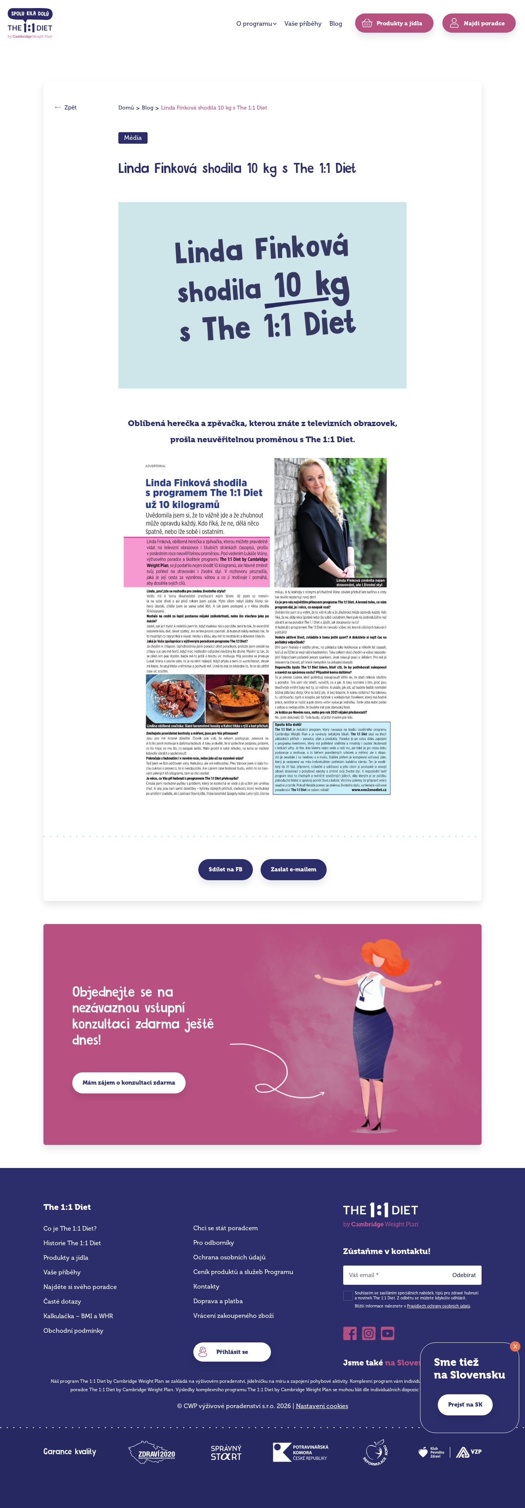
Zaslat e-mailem (293, 869)
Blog (335, 23)
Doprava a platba (218, 1301)
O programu (254, 23)
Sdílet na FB (226, 869)
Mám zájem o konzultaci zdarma (129, 1082)
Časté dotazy (62, 1301)
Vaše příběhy (303, 23)
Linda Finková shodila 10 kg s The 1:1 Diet (214, 108)
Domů (126, 108)
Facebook (350, 1333)
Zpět (70, 107)
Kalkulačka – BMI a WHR (78, 1316)
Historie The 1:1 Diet (72, 1243)
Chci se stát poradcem (225, 1228)
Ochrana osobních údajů (229, 1257)
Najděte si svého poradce (80, 1287)
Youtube (387, 1333)
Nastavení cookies (322, 1406)
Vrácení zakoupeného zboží (233, 1315)
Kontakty (206, 1286)
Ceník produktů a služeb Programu (243, 1272)
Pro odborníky (213, 1242)
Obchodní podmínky (73, 1330)
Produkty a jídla (65, 1257)
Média (133, 137)
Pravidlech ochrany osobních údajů (438, 1306)
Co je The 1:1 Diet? (69, 1228)
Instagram (368, 1333)
